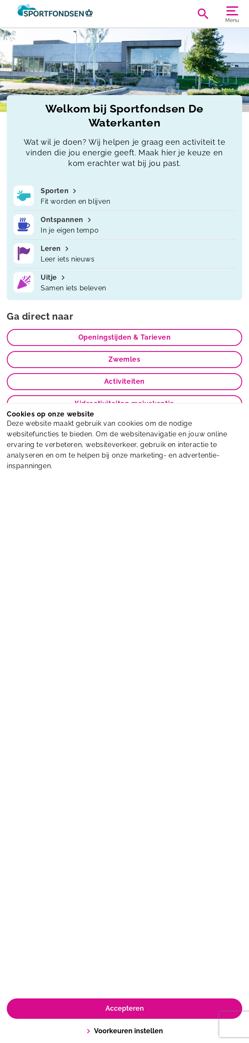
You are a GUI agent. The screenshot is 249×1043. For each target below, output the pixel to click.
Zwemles (124, 359)
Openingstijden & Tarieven (124, 337)
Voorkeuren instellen (124, 1031)
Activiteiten (124, 381)
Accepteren (124, 1008)
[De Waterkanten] (66, 13)
